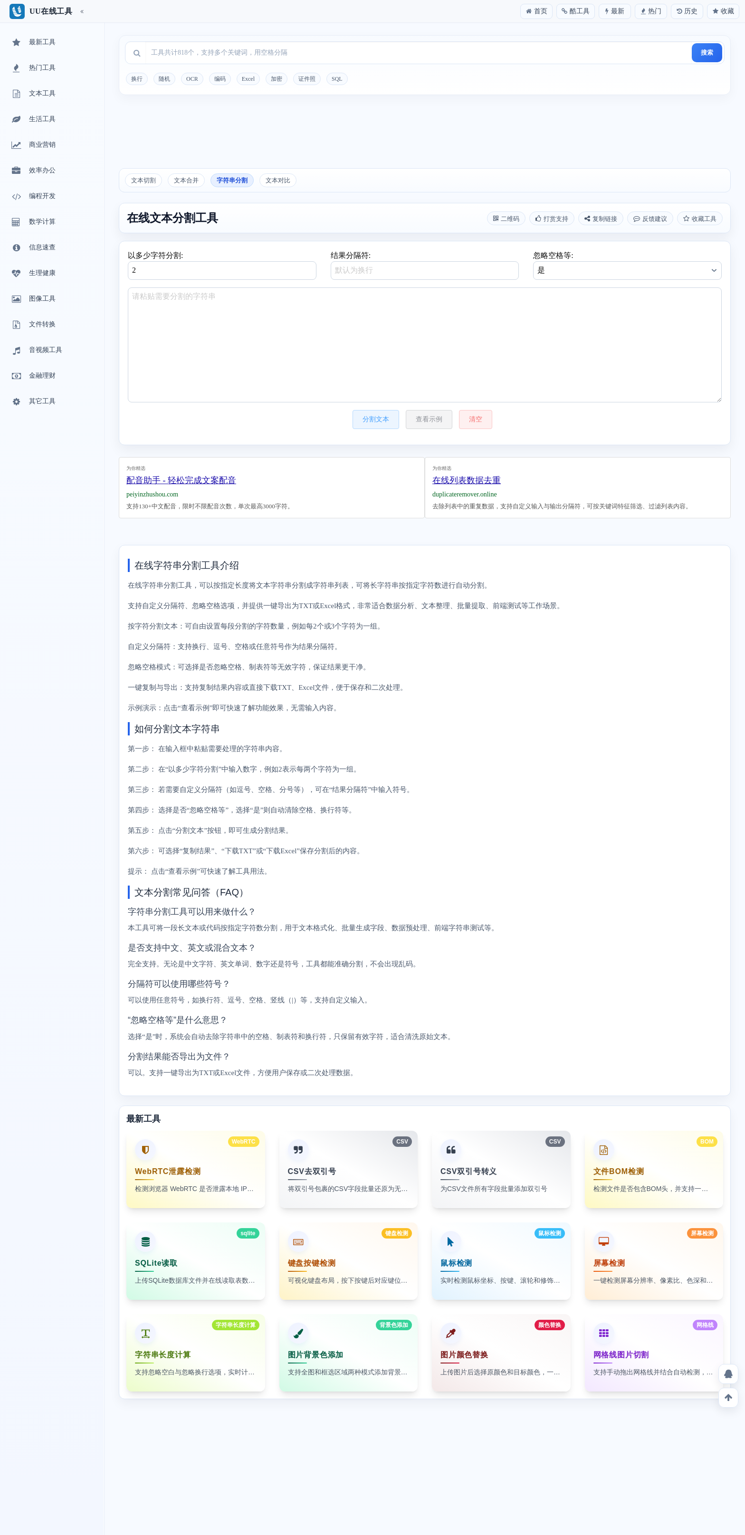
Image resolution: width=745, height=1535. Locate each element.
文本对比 (278, 180)
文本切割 (143, 180)
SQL (337, 79)
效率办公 (33, 171)
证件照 (306, 79)
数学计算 (33, 222)
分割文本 (376, 419)
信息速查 (33, 248)
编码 (220, 79)
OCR (192, 79)
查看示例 (429, 419)
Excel (248, 79)
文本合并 (186, 180)
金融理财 (33, 376)
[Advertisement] (425, 134)
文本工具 (33, 94)
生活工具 (33, 120)
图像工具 (33, 299)
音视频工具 (36, 350)
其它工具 (33, 402)
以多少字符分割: (222, 265)
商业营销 (33, 145)
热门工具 (33, 68)
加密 (276, 79)
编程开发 (33, 197)
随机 (164, 79)
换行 (137, 79)
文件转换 (33, 325)
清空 (475, 419)
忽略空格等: (627, 265)
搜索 (707, 52)
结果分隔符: (425, 265)
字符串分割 (232, 180)
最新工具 (33, 43)
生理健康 (33, 273)
